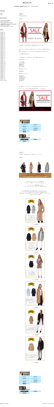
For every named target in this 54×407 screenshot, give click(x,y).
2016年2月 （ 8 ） (2, 49)
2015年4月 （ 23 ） (3, 62)
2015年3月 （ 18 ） (3, 63)
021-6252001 (36, 279)
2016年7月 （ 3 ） (2, 43)
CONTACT (7, 403)
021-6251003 (36, 362)
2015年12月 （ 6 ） (3, 52)
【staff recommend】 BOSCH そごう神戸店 (6, 26)
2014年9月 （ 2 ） (2, 71)
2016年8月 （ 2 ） (2, 42)
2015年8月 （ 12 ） (3, 57)
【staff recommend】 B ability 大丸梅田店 (6, 22)
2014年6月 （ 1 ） (2, 73)
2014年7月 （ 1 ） (2, 72)
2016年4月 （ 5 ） (2, 47)
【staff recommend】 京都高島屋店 (5, 20)
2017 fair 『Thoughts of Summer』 (5, 21)
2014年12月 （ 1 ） (3, 67)
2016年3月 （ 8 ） (2, 48)
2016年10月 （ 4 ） (3, 39)
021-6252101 (36, 224)
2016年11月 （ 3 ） (3, 38)
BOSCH (1, 13)
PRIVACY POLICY (2, 403)
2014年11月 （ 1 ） (3, 68)
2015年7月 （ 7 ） (2, 58)
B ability (1, 14)
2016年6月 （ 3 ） (2, 44)
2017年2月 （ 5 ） (2, 34)
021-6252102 (36, 307)
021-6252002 (36, 334)
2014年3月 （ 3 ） (2, 77)
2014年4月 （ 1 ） (2, 76)
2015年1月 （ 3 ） (2, 66)
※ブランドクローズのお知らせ (19, 6)
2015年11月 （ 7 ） (3, 53)
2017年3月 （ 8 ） (2, 33)
